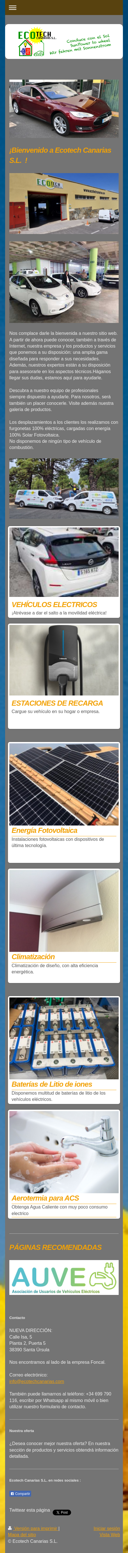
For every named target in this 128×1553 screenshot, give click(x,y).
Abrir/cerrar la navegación (64, 7)
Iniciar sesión (107, 1528)
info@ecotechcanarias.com (36, 1381)
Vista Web (110, 1534)
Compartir (20, 1494)
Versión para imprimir (33, 1528)
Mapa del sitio (22, 1534)
